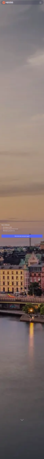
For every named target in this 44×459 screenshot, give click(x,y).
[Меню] (40, 2)
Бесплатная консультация (22, 236)
